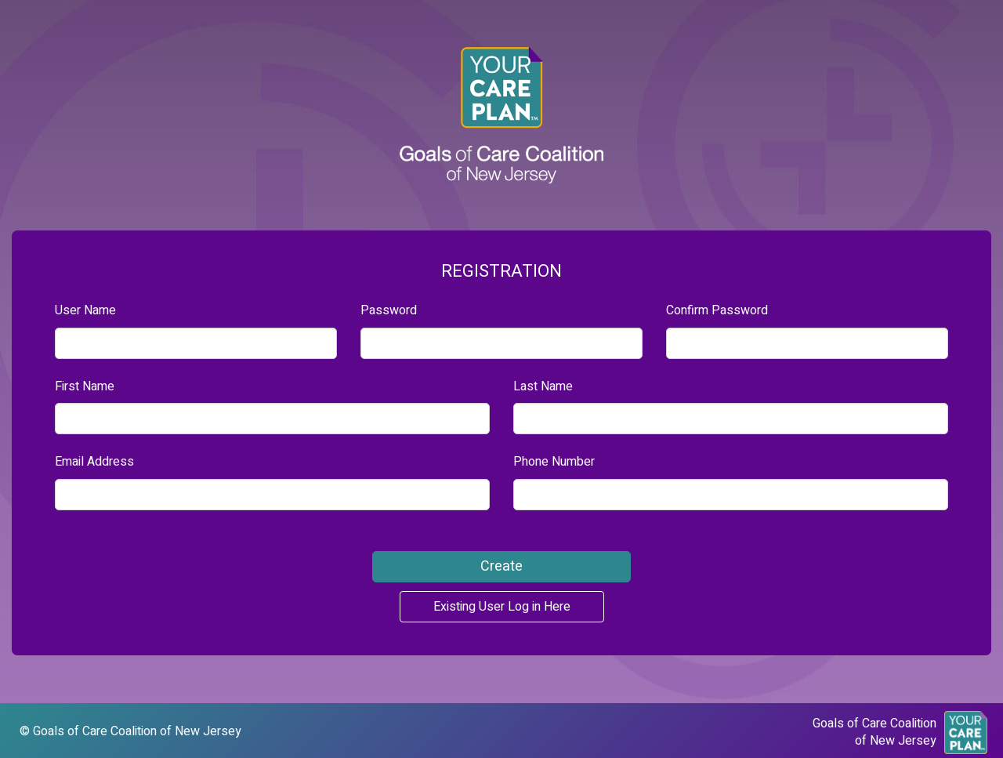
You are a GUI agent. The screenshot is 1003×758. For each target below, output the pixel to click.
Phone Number (554, 462)
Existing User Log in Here (501, 606)
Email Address (94, 462)
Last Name (543, 387)
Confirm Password (717, 311)
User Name (85, 311)
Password (388, 311)
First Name (84, 387)
